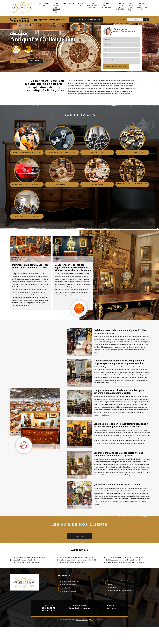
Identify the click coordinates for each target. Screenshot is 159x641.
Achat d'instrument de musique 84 (93, 6)
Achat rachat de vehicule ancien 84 (56, 8)
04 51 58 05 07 (21, 18)
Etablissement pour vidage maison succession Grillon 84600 (125, 562)
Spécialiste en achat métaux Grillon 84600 (26, 562)
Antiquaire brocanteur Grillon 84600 (24, 560)
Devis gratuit (36, 61)
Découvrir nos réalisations (86, 20)
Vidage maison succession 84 (142, 6)
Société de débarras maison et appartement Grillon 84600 (77, 560)
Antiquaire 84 (44, 4)
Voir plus (79, 536)
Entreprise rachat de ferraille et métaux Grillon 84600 (29, 557)
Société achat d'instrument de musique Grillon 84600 (76, 557)
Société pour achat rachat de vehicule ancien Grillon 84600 (124, 557)
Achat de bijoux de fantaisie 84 (120, 7)
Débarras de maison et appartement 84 (107, 6)
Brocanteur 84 (68, 4)
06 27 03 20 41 (21, 21)
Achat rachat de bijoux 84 (131, 7)
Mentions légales (82, 620)
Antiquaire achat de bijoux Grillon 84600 (71, 562)
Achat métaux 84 (80, 5)
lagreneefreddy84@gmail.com (49, 20)
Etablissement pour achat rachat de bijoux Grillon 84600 (123, 560)
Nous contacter (19, 61)
